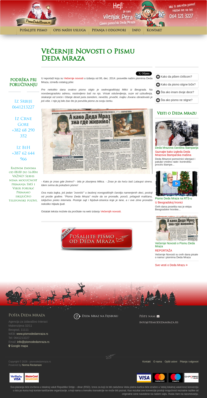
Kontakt (154, 30)
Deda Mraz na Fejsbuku (100, 316)
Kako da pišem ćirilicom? (174, 76)
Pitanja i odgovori (109, 30)
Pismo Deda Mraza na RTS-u (173, 198)
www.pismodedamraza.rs (32, 333)
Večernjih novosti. (111, 211)
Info (136, 30)
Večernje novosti (73, 78)
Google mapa (18, 345)
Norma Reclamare (32, 365)
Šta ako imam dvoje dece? (175, 92)
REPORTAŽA (163, 250)
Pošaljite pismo (33, 30)
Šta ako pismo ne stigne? (174, 100)
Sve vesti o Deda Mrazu (171, 265)
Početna (12, 30)
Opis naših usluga (69, 30)
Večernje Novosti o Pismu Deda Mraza (175, 245)
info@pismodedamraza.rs (33, 341)
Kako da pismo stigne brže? (176, 84)
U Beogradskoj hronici (169, 202)
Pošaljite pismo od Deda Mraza (23, 221)
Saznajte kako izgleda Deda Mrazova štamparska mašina (173, 153)
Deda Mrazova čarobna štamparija (176, 147)
